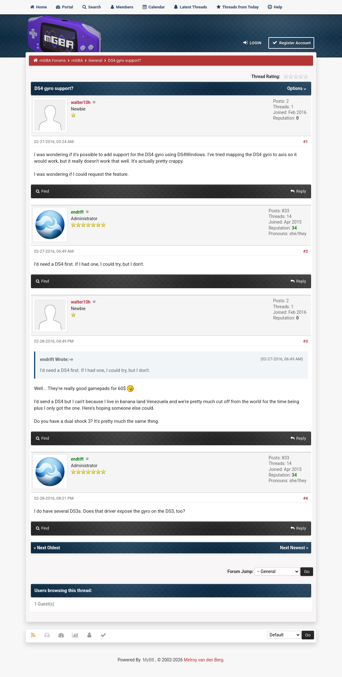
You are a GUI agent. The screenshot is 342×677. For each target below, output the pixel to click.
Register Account (291, 42)
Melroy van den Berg (203, 659)
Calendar (153, 7)
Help (274, 7)
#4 (305, 498)
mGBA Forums (53, 60)
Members (122, 7)
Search (91, 7)
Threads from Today (237, 7)
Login (251, 42)
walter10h (80, 102)
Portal (64, 7)
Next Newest (292, 547)
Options (297, 88)
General (95, 60)
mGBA (77, 60)
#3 (305, 341)
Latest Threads (190, 7)
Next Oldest (48, 547)
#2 (305, 251)
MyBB (148, 659)
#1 (305, 141)
